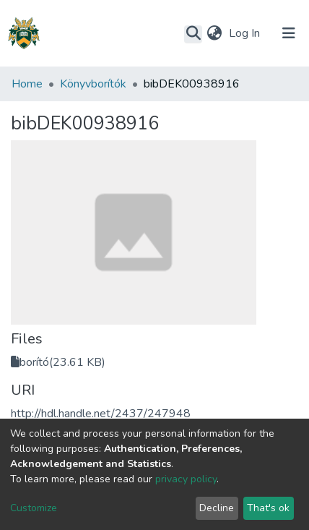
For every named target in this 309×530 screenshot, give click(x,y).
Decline (216, 508)
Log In (246, 33)
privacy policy (186, 479)
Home (27, 84)
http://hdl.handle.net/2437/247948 (101, 414)
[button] (214, 33)
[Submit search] (193, 34)
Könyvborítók (93, 84)
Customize (33, 508)
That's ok (268, 508)
